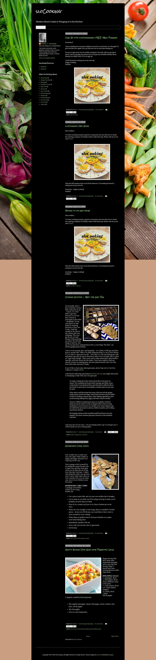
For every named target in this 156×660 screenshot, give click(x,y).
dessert (43, 89)
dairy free (43, 86)
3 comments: (99, 432)
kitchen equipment (75, 434)
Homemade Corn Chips (77, 446)
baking (43, 82)
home (70, 139)
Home (88, 636)
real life (72, 286)
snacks (87, 538)
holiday (87, 629)
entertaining (81, 538)
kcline (99, 655)
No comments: (99, 109)
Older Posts (114, 636)
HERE (83, 56)
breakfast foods (45, 84)
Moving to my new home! (77, 211)
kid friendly (93, 629)
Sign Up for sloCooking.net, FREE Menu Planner (91, 38)
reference (78, 286)
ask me (72, 115)
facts (76, 115)
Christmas (44, 78)
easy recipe (73, 538)
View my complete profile (47, 58)
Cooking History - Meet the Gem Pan (84, 297)
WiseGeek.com (97, 374)
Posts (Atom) (78, 639)
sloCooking (40, 27)
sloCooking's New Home (77, 126)
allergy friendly (45, 80)
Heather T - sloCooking (48, 43)
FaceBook (43, 67)
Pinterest (43, 69)
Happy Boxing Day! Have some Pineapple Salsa (89, 550)
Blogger (111, 655)
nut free (43, 102)
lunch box (44, 100)
